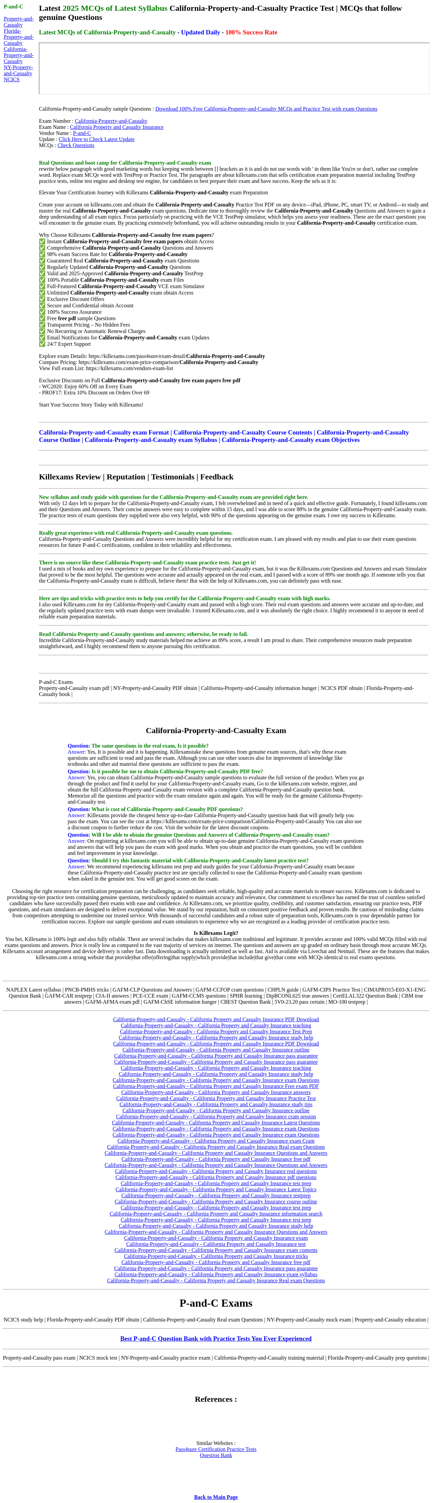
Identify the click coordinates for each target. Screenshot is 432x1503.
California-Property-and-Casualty (19, 55)
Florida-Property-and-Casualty (19, 37)
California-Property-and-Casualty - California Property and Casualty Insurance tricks (216, 1256)
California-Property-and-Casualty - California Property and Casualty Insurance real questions (216, 1171)
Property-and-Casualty (19, 22)
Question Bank (216, 1455)
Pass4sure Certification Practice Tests (216, 1449)
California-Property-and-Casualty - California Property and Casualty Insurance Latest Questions (216, 1122)
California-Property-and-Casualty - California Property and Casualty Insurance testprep (216, 1195)
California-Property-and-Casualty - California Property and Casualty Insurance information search (216, 1214)
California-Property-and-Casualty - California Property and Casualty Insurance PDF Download (216, 1019)
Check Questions (76, 145)
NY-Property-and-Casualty (18, 70)
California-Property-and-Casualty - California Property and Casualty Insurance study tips (215, 1104)
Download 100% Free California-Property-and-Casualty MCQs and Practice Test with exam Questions (266, 109)
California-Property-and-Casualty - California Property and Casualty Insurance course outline (216, 1201)
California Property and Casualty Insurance (116, 127)
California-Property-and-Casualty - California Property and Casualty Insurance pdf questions (215, 1177)
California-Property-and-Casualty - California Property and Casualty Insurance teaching (216, 1025)
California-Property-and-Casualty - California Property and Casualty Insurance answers (215, 1092)
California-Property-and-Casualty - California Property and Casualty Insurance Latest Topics (216, 1189)
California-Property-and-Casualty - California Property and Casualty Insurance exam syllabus (216, 1274)
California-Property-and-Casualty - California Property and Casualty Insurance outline (216, 1050)
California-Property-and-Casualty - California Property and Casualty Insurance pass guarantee (216, 1056)
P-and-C (82, 133)
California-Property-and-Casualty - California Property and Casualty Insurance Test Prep (216, 1031)
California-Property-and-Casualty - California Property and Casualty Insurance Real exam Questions (216, 1147)
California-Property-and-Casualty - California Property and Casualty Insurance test (216, 1244)
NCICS (12, 79)
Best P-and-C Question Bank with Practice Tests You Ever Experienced (216, 1338)
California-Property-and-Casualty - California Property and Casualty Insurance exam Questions (216, 1080)
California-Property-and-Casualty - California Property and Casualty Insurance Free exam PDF (216, 1086)
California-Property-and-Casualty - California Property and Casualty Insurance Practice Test (216, 1098)
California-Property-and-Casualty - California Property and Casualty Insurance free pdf (216, 1159)
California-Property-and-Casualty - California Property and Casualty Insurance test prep (216, 1183)
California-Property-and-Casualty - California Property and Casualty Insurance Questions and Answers (216, 1153)
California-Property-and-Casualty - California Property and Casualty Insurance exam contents (216, 1250)
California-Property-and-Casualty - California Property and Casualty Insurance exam (216, 1238)
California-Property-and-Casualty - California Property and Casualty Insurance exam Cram (216, 1141)
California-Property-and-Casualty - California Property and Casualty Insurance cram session (216, 1116)
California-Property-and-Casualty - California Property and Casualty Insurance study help (216, 1037)
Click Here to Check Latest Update (96, 139)
